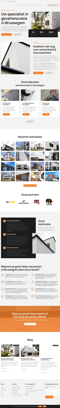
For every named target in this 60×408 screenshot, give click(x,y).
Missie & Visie (31, 5)
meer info (6, 114)
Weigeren (44, 406)
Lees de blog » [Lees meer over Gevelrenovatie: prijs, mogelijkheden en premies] (24, 368)
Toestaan (40, 406)
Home (18, 5)
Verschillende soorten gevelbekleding (47, 359)
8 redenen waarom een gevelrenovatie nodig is (7, 359)
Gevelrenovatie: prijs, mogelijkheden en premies (28, 359)
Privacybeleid (36, 406)
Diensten (23, 5)
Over (37, 5)
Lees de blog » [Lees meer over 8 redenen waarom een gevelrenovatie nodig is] (4, 368)
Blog (41, 5)
